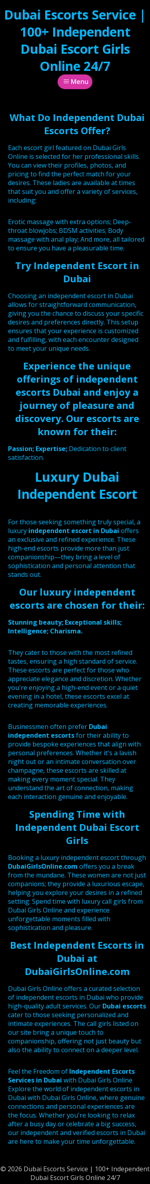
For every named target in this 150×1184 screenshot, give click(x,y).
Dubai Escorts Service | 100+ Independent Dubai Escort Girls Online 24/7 (75, 40)
